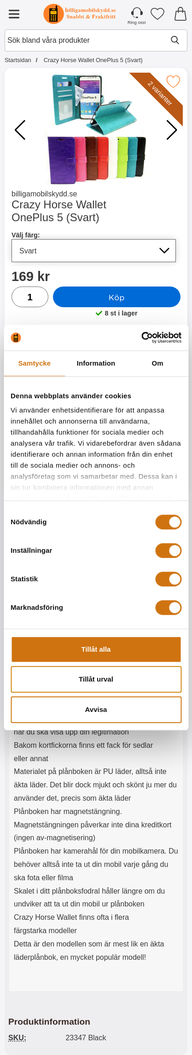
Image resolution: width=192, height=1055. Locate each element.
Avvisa (96, 709)
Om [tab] (157, 363)
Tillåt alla (96, 649)
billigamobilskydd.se (44, 194)
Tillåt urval (96, 679)
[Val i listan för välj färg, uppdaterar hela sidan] (93, 251)
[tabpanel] (96, 748)
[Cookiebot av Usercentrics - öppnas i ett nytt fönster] (141, 338)
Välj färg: (26, 235)
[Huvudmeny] (14, 14)
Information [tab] (96, 363)
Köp (117, 297)
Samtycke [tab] (34, 363)
